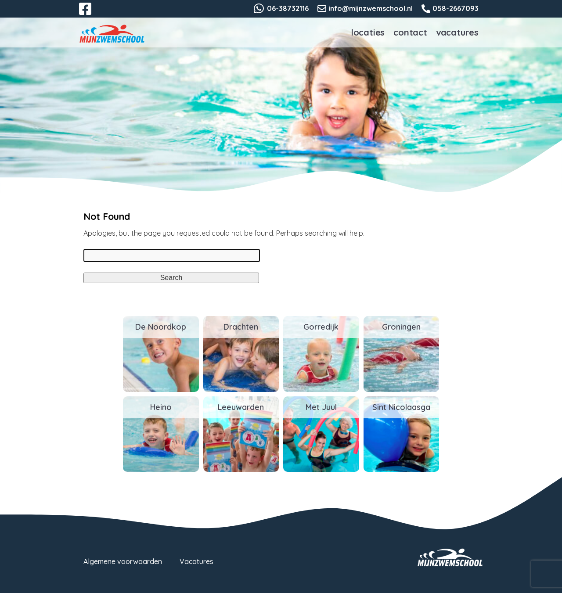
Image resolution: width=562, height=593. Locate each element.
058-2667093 (455, 8)
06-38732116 (288, 8)
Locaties (368, 32)
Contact (410, 32)
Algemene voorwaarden (122, 561)
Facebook (91, 14)
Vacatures (457, 32)
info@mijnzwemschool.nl (370, 8)
